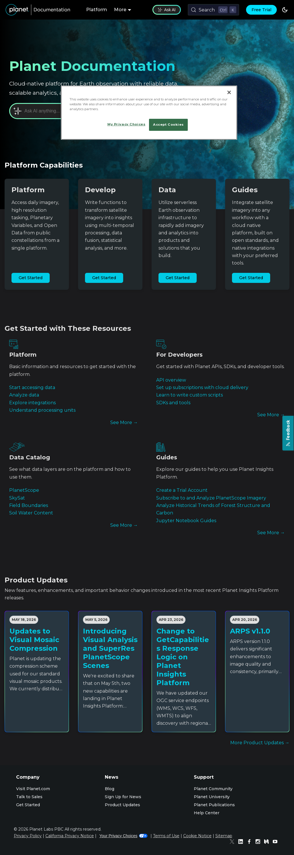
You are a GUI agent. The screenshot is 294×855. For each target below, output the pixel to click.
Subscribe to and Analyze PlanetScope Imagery (211, 498)
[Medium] (268, 842)
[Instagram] (259, 842)
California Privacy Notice (69, 835)
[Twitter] (233, 842)
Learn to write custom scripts (189, 395)
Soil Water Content (31, 513)
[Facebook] (250, 842)
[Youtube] (276, 842)
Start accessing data (32, 387)
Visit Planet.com (33, 788)
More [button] (120, 9)
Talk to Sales (29, 796)
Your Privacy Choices (123, 835)
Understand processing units (42, 410)
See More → (124, 422)
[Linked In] (242, 842)
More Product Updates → (259, 742)
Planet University (212, 796)
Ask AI (166, 9)
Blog (109, 788)
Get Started (30, 277)
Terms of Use (166, 835)
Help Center (206, 812)
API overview (171, 380)
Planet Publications (214, 804)
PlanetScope (24, 490)
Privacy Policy (28, 835)
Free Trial (261, 9)
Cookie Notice (197, 835)
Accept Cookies (168, 125)
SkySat (17, 498)
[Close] (229, 92)
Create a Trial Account (182, 490)
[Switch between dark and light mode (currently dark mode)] (284, 9)
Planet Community (213, 788)
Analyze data (24, 395)
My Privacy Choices (126, 124)
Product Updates (122, 804)
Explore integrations (32, 402)
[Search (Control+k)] (213, 9)
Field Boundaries (28, 505)
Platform (96, 9)
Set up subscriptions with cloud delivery (202, 387)
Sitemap (223, 835)
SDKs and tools (173, 402)
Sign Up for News (123, 796)
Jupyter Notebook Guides (186, 520)
